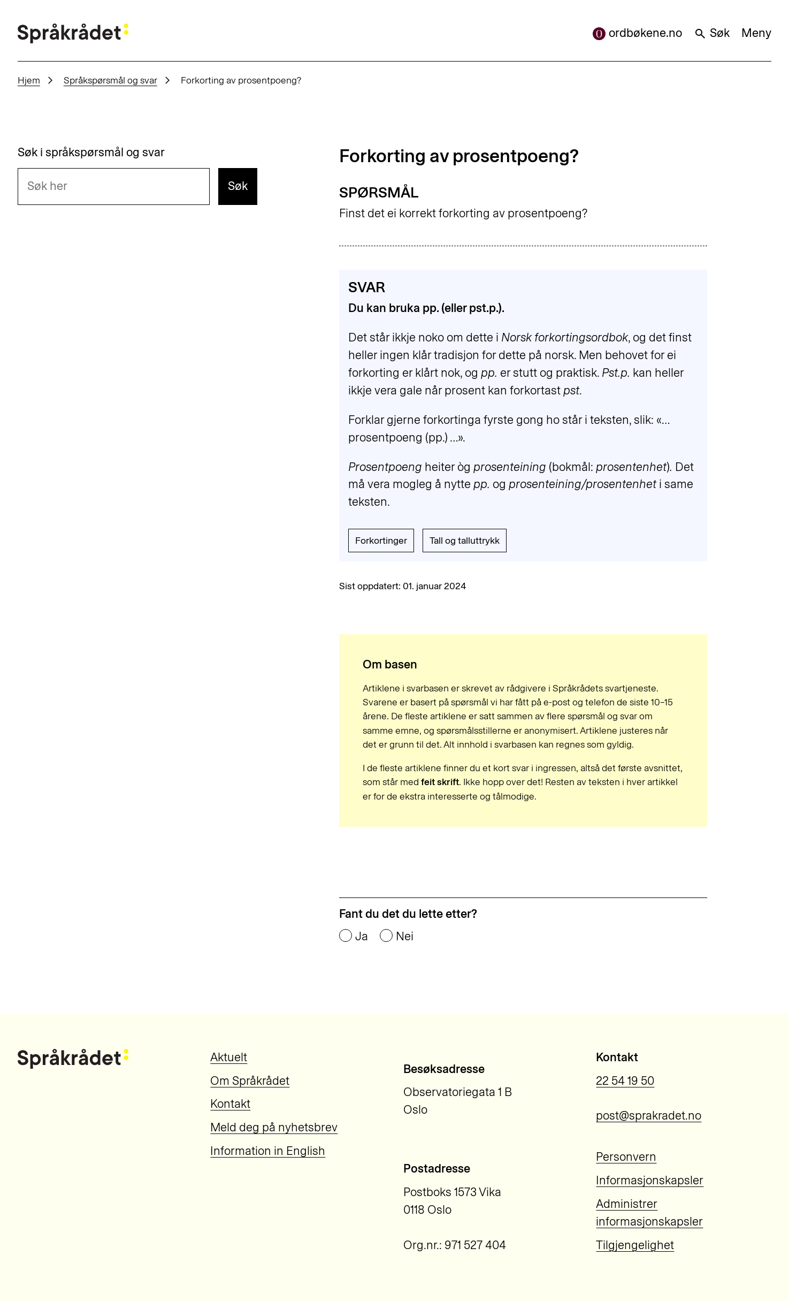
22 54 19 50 (625, 1081)
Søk (712, 33)
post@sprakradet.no (648, 1115)
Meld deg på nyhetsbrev (274, 1127)
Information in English (267, 1151)
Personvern (626, 1157)
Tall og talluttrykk (465, 540)
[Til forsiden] (73, 33)
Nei (404, 936)
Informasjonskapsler (649, 1180)
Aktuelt (228, 1057)
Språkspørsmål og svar (110, 80)
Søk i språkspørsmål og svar (91, 152)
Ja (361, 936)
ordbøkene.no (637, 33)
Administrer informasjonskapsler (649, 1213)
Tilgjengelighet (635, 1245)
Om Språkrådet (249, 1081)
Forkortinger (381, 540)
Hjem (29, 80)
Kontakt (230, 1104)
